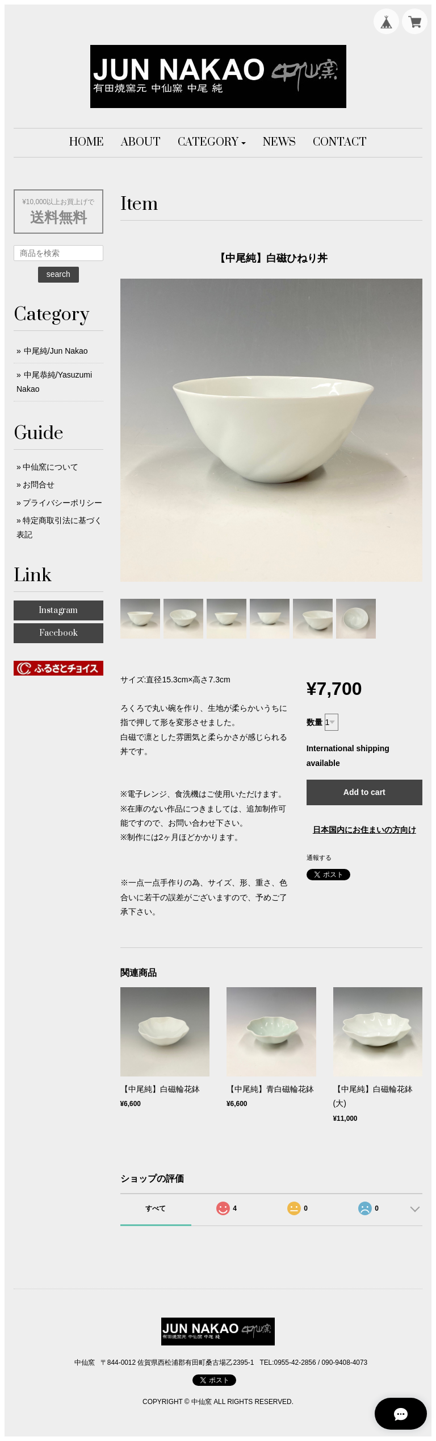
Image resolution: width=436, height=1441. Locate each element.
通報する (319, 857)
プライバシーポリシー (62, 502)
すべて (155, 1208)
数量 (314, 722)
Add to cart (364, 792)
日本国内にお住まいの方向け (364, 829)
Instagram (58, 610)
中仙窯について (50, 466)
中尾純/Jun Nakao (56, 350)
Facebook (58, 633)
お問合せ (38, 484)
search (58, 274)
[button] (212, 143)
